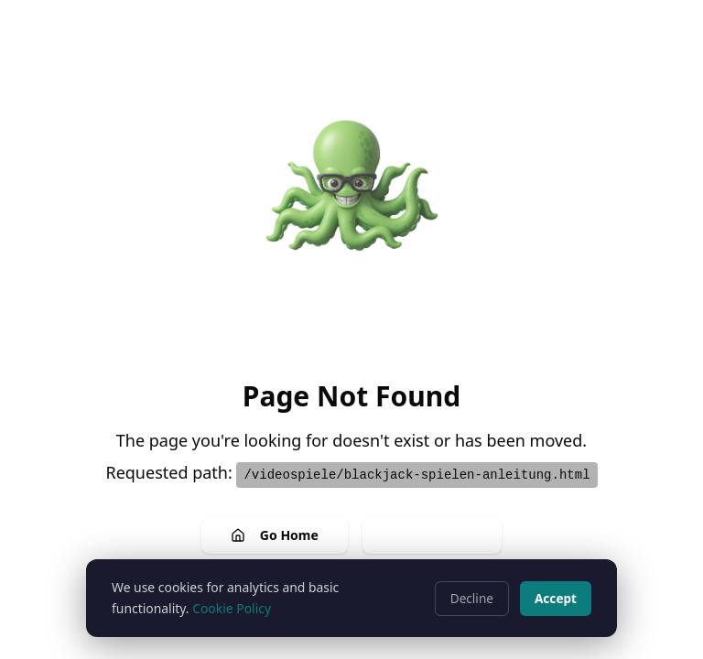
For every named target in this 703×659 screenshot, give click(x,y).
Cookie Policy (231, 608)
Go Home (275, 535)
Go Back (432, 535)
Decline (471, 598)
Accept (556, 598)
